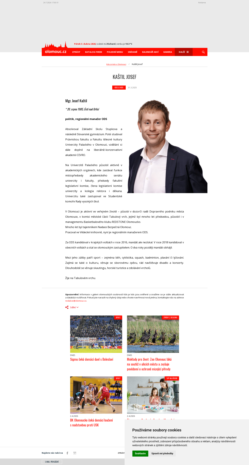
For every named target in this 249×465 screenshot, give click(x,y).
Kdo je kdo (119, 87)
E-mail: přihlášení (52, 461)
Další (184, 51)
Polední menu (115, 51)
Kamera (167, 51)
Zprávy (76, 51)
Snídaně (132, 51)
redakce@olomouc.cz (75, 300)
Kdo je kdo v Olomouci (116, 64)
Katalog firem (93, 51)
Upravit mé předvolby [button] (162, 453)
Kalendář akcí (150, 51)
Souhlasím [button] (140, 453)
